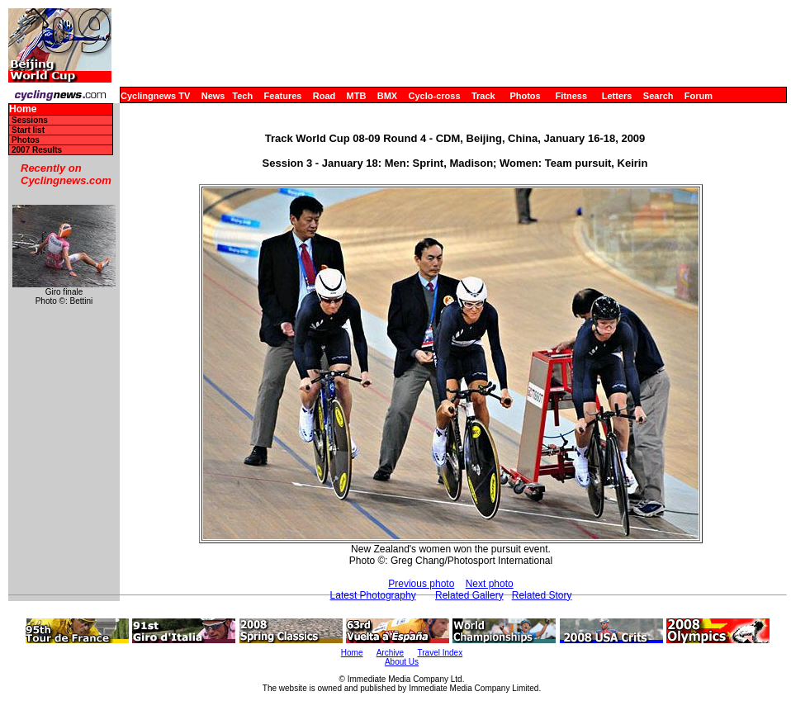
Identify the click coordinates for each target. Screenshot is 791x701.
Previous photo (421, 584)
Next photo (490, 584)
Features (283, 96)
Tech (242, 96)
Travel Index (440, 652)
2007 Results (37, 149)
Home (22, 109)
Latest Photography (373, 595)
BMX (387, 96)
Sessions (30, 120)
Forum (698, 96)
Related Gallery (469, 595)
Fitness (571, 96)
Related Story (542, 595)
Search (658, 96)
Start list (28, 130)
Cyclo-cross (435, 96)
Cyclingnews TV (155, 96)
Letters (617, 96)
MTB (357, 96)
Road (324, 96)
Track (483, 96)
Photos (524, 96)
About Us (402, 661)
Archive (390, 652)
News (213, 96)
